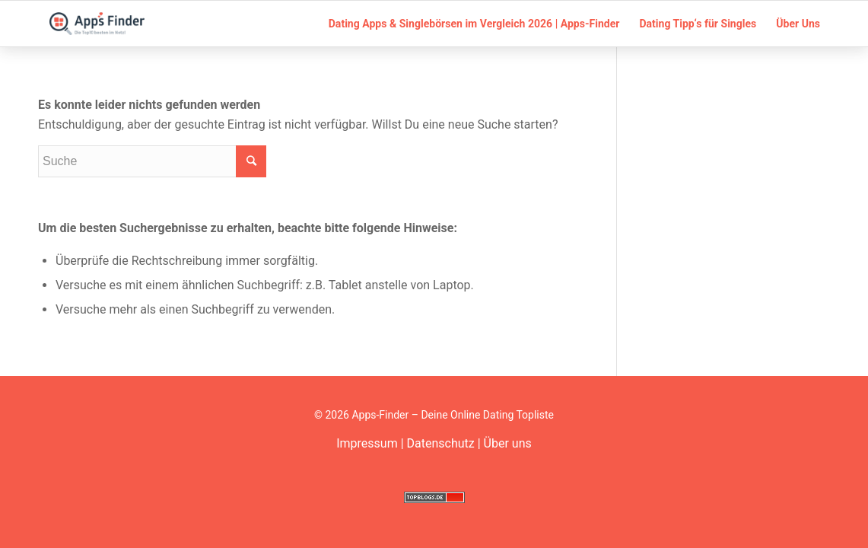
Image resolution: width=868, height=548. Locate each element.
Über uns (508, 443)
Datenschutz (441, 443)
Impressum (367, 443)
